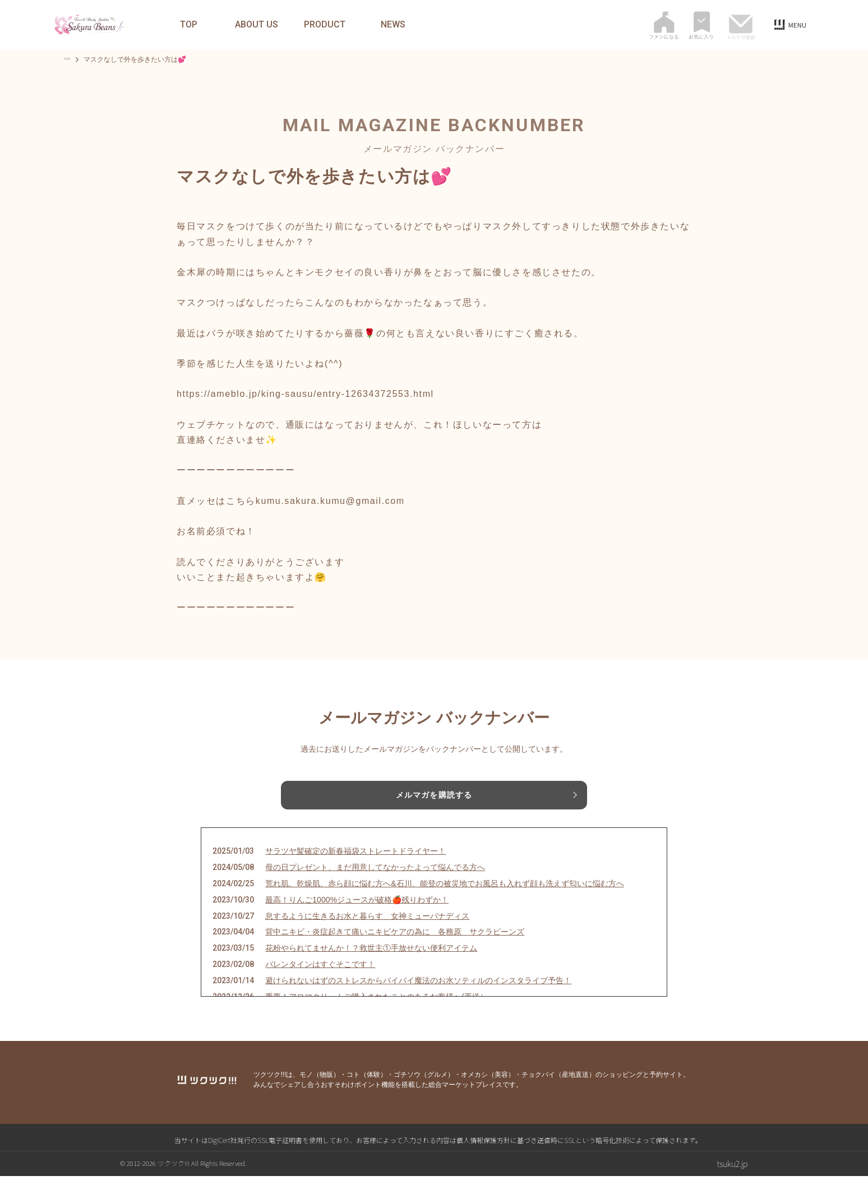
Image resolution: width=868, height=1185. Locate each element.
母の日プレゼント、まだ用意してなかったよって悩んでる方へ (375, 875)
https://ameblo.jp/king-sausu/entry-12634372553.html (305, 394)
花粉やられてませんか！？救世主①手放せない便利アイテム (371, 956)
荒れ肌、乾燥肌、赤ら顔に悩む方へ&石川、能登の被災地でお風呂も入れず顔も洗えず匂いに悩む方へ (444, 891)
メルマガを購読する (434, 796)
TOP (188, 24)
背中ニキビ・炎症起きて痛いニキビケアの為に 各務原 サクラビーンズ (394, 940)
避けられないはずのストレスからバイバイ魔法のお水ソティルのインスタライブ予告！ (418, 988)
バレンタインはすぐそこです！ (320, 972)
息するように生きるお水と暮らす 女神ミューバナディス (367, 924)
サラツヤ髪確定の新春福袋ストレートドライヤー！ (355, 859)
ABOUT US (256, 24)
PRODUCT (324, 24)
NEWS (393, 24)
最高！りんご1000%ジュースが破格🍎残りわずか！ (357, 908)
